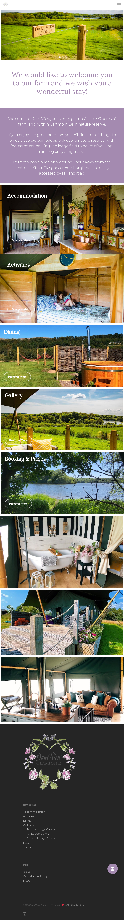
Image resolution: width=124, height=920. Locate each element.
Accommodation (34, 811)
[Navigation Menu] (119, 4)
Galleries (28, 825)
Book (26, 843)
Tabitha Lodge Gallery (41, 829)
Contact (28, 847)
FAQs (26, 880)
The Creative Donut (76, 905)
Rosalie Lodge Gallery (41, 838)
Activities (28, 816)
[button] (112, 869)
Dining (27, 820)
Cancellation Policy (35, 876)
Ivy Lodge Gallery (38, 833)
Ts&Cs (26, 871)
